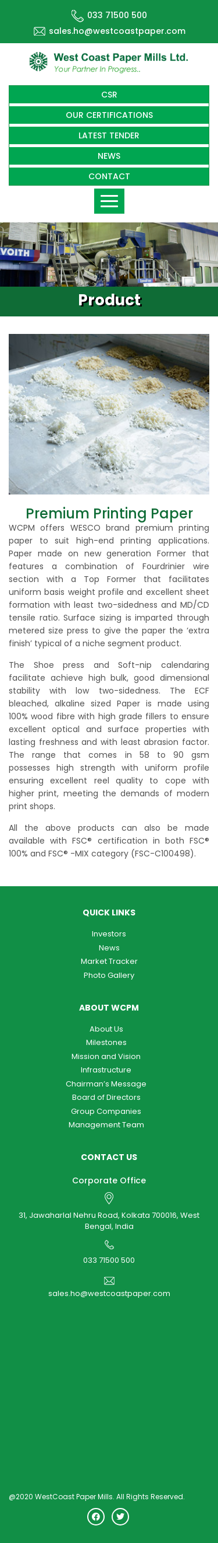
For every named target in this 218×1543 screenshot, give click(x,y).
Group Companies (106, 1111)
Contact (109, 176)
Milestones (106, 1042)
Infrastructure (106, 1069)
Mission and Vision (106, 1056)
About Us (106, 1029)
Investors (109, 933)
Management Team (106, 1124)
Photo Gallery (109, 975)
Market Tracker (109, 961)
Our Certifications (109, 115)
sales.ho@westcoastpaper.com (109, 31)
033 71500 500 (109, 15)
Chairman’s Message (106, 1083)
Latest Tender (109, 135)
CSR (109, 94)
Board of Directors (106, 1097)
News (109, 156)
